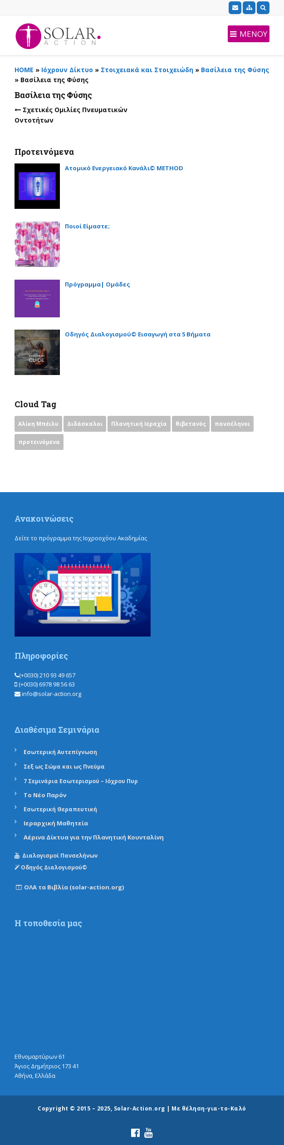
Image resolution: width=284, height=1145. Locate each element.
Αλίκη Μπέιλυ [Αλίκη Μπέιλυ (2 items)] (38, 424)
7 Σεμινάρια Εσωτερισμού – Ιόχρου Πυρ (81, 781)
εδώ (155, 538)
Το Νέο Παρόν (45, 795)
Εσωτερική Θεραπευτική (60, 809)
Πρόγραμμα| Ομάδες (97, 284)
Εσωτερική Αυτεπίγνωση (61, 752)
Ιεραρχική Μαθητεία (56, 823)
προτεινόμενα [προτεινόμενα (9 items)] (39, 442)
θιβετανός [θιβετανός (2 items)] (191, 424)
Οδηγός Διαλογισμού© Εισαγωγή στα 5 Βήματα (138, 334)
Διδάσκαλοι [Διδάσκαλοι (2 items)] (85, 424)
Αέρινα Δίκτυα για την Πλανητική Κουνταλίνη (94, 837)
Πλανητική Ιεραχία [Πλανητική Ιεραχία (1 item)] (139, 424)
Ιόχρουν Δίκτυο (67, 69)
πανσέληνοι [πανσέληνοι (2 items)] (232, 424)
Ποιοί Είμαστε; (87, 226)
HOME (24, 69)
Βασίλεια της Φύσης (235, 69)
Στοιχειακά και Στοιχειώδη (147, 69)
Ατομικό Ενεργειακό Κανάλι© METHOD (124, 168)
